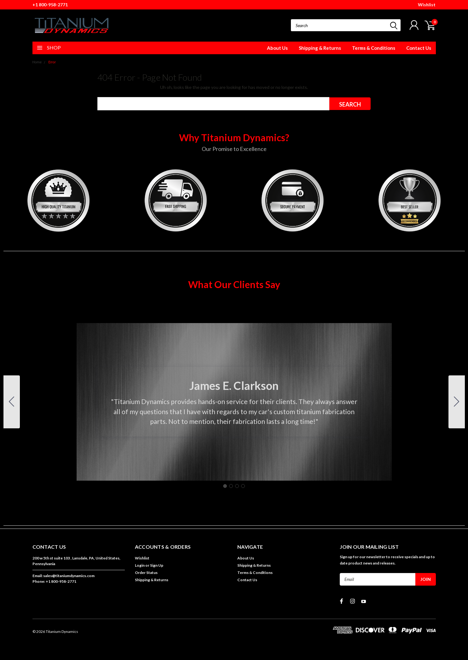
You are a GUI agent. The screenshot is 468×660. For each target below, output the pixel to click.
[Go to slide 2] (456, 401)
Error (52, 62)
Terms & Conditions (373, 48)
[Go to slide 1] (225, 486)
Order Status (146, 572)
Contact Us (418, 48)
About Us (277, 48)
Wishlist (427, 4)
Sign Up (156, 565)
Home (37, 62)
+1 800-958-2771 (50, 4)
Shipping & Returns (320, 48)
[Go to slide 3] (237, 486)
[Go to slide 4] (11, 401)
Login (140, 565)
